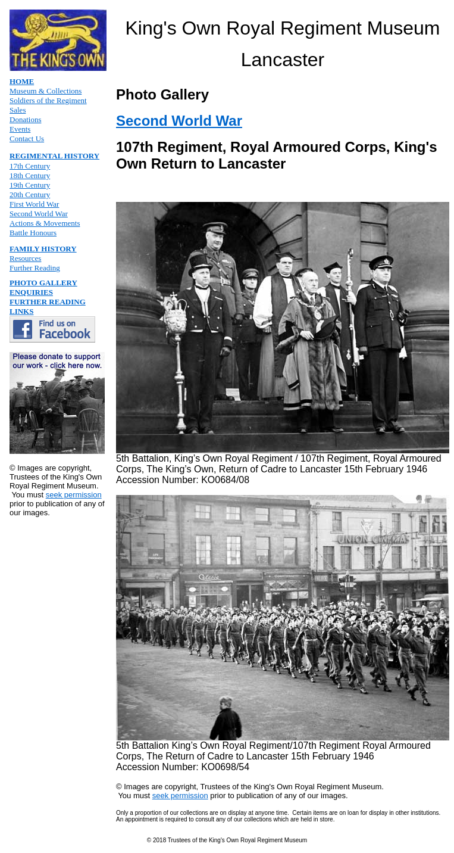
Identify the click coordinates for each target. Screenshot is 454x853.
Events (20, 128)
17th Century (30, 165)
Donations (25, 119)
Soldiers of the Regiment (48, 100)
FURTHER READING (48, 301)
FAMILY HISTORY (43, 248)
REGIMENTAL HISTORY (54, 155)
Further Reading (35, 267)
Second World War (39, 213)
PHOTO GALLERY (43, 282)
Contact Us (27, 138)
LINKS (21, 311)
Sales (18, 109)
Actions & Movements (45, 223)
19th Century (30, 184)
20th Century (30, 194)
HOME (22, 81)
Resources (25, 258)
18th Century (30, 175)
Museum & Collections (46, 90)
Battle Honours (33, 232)
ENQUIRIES (31, 292)
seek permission (74, 494)
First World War (34, 204)
